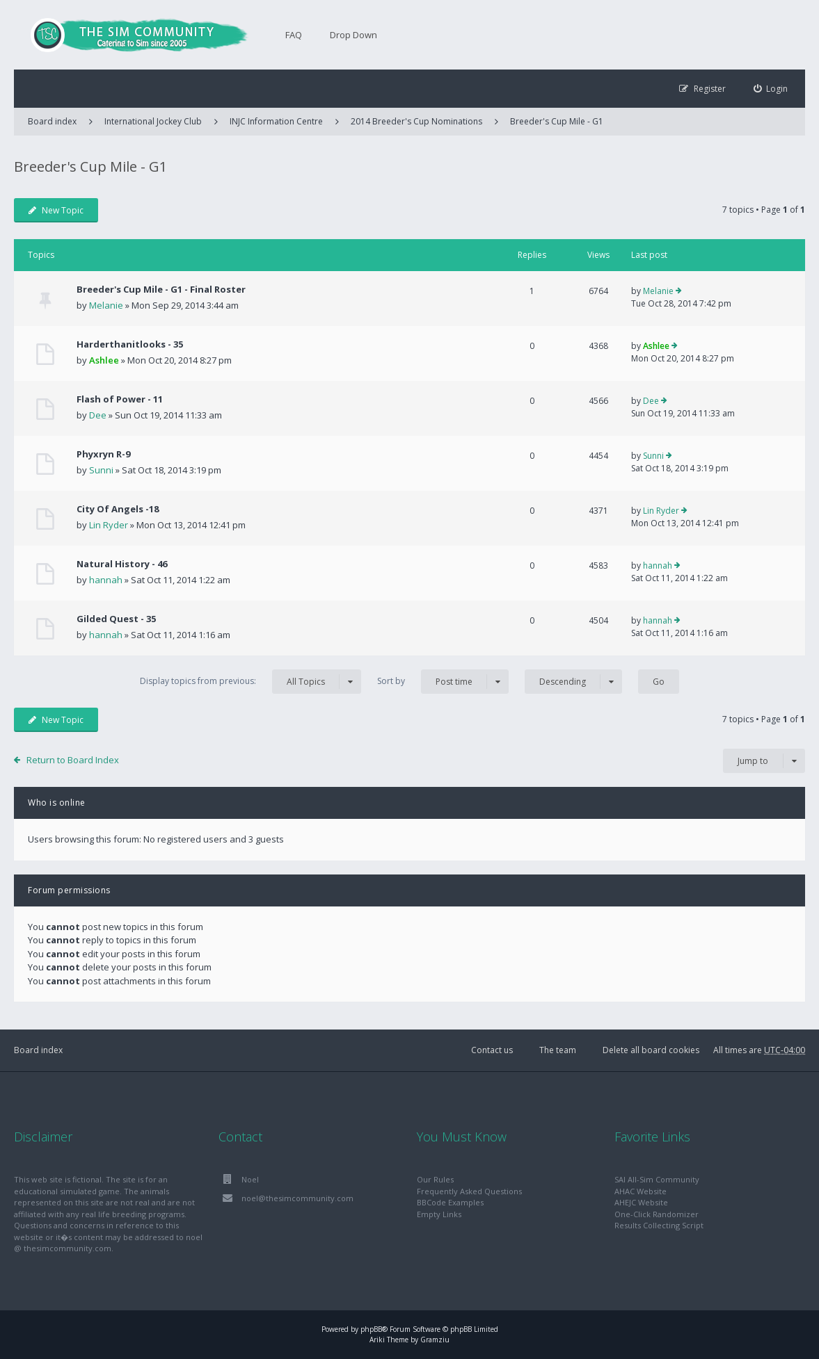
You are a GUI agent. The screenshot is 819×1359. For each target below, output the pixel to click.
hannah (105, 579)
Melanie (106, 305)
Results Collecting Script (658, 1225)
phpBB (371, 1329)
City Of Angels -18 (118, 509)
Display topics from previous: (250, 681)
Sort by (443, 681)
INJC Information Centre (276, 121)
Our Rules (435, 1179)
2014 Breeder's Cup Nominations (416, 121)
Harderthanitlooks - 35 (130, 344)
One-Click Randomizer (656, 1214)
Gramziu (435, 1339)
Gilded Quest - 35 (116, 618)
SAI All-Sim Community (656, 1179)
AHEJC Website (641, 1202)
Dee (97, 415)
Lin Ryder (108, 525)
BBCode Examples (450, 1202)
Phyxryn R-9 (103, 454)
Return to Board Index (72, 760)
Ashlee (104, 360)
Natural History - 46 (122, 564)
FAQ (293, 35)
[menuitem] (771, 88)
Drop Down (353, 35)
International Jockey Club (153, 121)
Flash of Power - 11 (120, 399)
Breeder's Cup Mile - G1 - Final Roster (161, 289)
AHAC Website (640, 1191)
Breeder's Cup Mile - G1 (556, 121)
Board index (38, 1050)
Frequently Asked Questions (469, 1191)
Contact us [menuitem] (492, 1050)
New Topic (56, 210)
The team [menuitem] (557, 1050)
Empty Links (439, 1214)
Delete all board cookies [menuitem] (651, 1050)
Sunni (101, 470)
